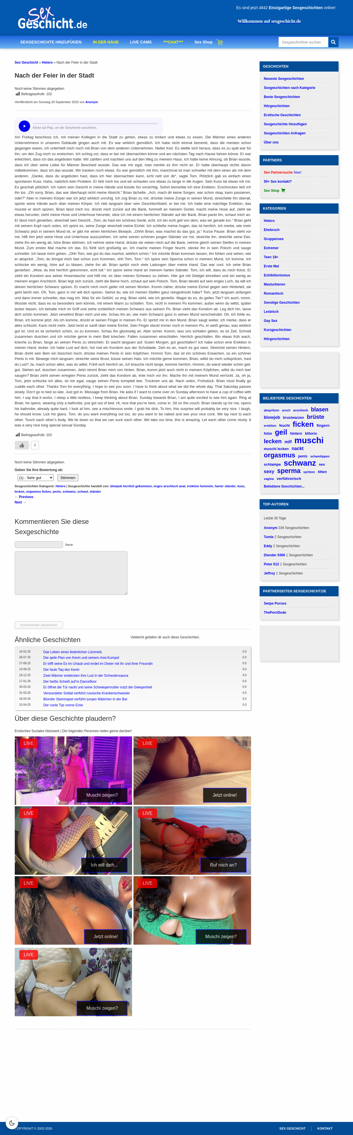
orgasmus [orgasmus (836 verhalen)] (279, 455)
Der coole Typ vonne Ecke (63, 705)
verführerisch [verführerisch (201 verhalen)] (289, 478)
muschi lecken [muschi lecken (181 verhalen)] (276, 449)
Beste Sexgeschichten (282, 97)
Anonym (91, 102)
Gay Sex (270, 321)
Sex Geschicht (26, 62)
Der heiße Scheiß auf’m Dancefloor (70, 682)
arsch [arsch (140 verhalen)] (286, 410)
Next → (20, 502)
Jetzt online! (225, 795)
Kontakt (325, 1128)
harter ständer (225, 486)
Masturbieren (274, 284)
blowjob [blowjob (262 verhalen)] (272, 417)
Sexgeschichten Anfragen (285, 133)
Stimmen (68, 478)
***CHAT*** (173, 42)
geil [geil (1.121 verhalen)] (281, 432)
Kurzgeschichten (277, 330)
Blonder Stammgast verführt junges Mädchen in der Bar (85, 699)
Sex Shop (204, 42)
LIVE (29, 743)
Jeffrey (269, 573)
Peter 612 (271, 564)
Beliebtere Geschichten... (284, 486)
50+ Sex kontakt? (278, 182)
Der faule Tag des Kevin (61, 670)
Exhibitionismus (277, 275)
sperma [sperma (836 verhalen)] (288, 471)
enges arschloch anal (169, 486)
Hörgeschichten (277, 106)
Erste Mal (271, 266)
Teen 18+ (271, 257)
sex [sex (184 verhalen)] (322, 464)
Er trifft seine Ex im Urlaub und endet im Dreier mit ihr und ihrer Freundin (98, 664)
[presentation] (58, 610)
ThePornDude (275, 613)
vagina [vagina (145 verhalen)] (269, 478)
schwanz (69, 491)
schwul (82, 491)
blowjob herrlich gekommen (131, 486)
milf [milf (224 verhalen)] (288, 442)
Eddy (268, 546)
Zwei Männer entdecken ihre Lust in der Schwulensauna (85, 676)
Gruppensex (274, 239)
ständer (95, 491)
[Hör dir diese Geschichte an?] (24, 126)
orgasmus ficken (38, 491)
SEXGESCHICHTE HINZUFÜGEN (51, 42)
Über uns (271, 142)
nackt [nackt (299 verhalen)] (298, 448)
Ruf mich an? (223, 865)
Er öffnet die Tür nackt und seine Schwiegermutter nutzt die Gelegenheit (97, 687)
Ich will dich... (104, 865)
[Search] (333, 42)
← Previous (24, 497)
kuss (241, 486)
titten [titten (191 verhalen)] (322, 472)
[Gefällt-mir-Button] (22, 445)
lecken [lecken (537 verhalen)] (273, 441)
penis (57, 491)
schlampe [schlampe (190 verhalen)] (272, 464)
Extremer (271, 248)
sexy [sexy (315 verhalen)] (269, 471)
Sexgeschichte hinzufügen (285, 124)
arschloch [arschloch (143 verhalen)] (300, 410)
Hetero (47, 62)
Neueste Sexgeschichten (284, 79)
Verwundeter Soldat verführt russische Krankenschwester (86, 693)
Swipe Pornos (275, 603)
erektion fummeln (200, 486)
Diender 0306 (274, 555)
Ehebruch (271, 230)
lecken (19, 491)
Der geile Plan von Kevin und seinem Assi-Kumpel (81, 658)
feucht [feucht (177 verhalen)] (284, 426)
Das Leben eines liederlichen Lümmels (72, 652)
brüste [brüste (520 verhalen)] (315, 417)
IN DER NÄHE (106, 42)
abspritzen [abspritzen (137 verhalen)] (271, 410)
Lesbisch (271, 312)
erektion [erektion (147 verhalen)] (270, 425)
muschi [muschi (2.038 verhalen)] (309, 440)
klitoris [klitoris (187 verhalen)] (311, 433)
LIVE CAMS (141, 42)
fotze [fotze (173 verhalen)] (268, 434)
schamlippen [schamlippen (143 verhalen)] (319, 456)
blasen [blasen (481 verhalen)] (319, 409)
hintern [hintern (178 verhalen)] (296, 434)
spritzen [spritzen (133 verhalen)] (309, 472)
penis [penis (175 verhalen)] (303, 456)
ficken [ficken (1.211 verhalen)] (303, 424)
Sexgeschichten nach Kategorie (289, 88)
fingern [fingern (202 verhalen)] (323, 425)
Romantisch (273, 293)
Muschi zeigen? (102, 795)
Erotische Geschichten (282, 115)
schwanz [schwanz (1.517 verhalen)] (300, 463)
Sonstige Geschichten (282, 303)
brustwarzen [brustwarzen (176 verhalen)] (293, 418)
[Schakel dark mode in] (12, 1123)
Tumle (268, 537)
